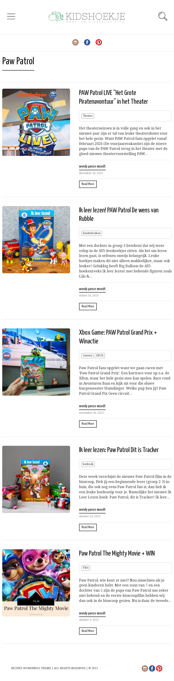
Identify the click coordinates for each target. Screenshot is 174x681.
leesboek (88, 464)
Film (86, 567)
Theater (88, 115)
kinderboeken (92, 233)
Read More (88, 184)
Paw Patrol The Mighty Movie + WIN (117, 553)
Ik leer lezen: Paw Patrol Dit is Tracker (119, 450)
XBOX (99, 355)
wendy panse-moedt (92, 166)
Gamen (87, 355)
